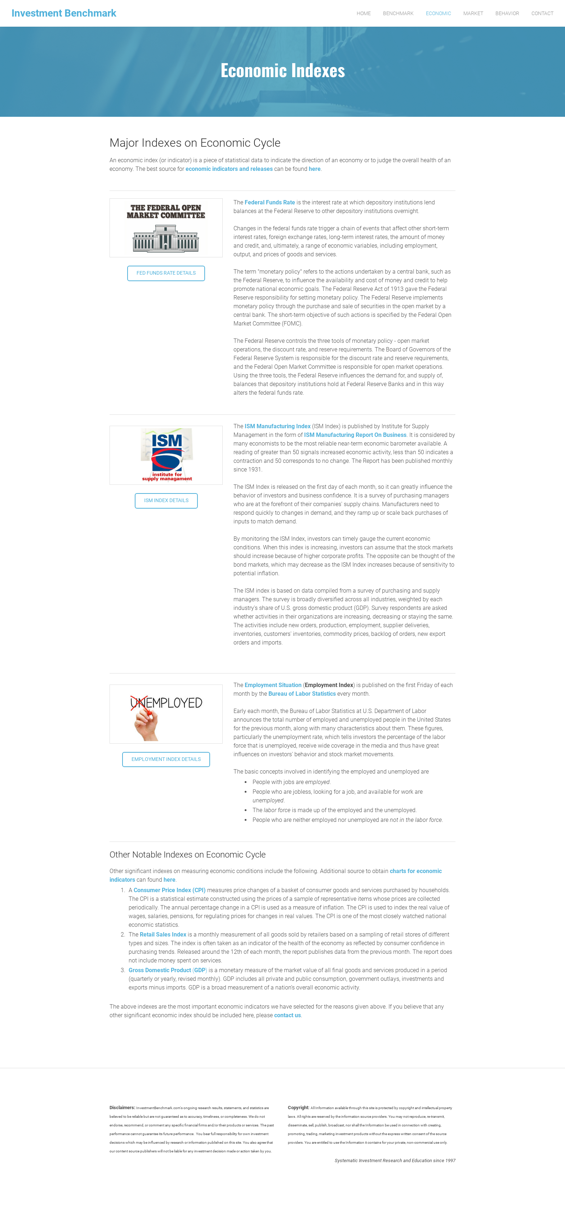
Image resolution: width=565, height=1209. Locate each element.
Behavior (507, 13)
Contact (542, 13)
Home (364, 13)
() (168, 970)
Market (473, 13)
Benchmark (398, 13)
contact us (287, 1015)
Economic (438, 13)
